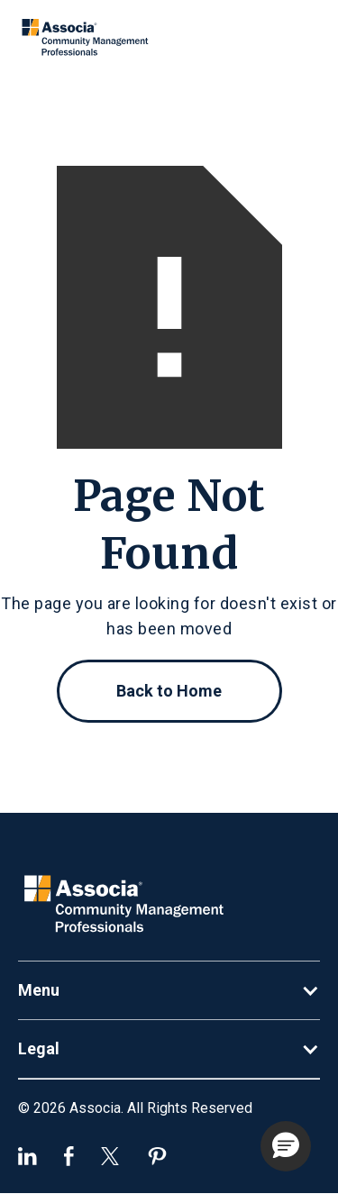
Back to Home (169, 690)
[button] (169, 990)
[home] (86, 38)
